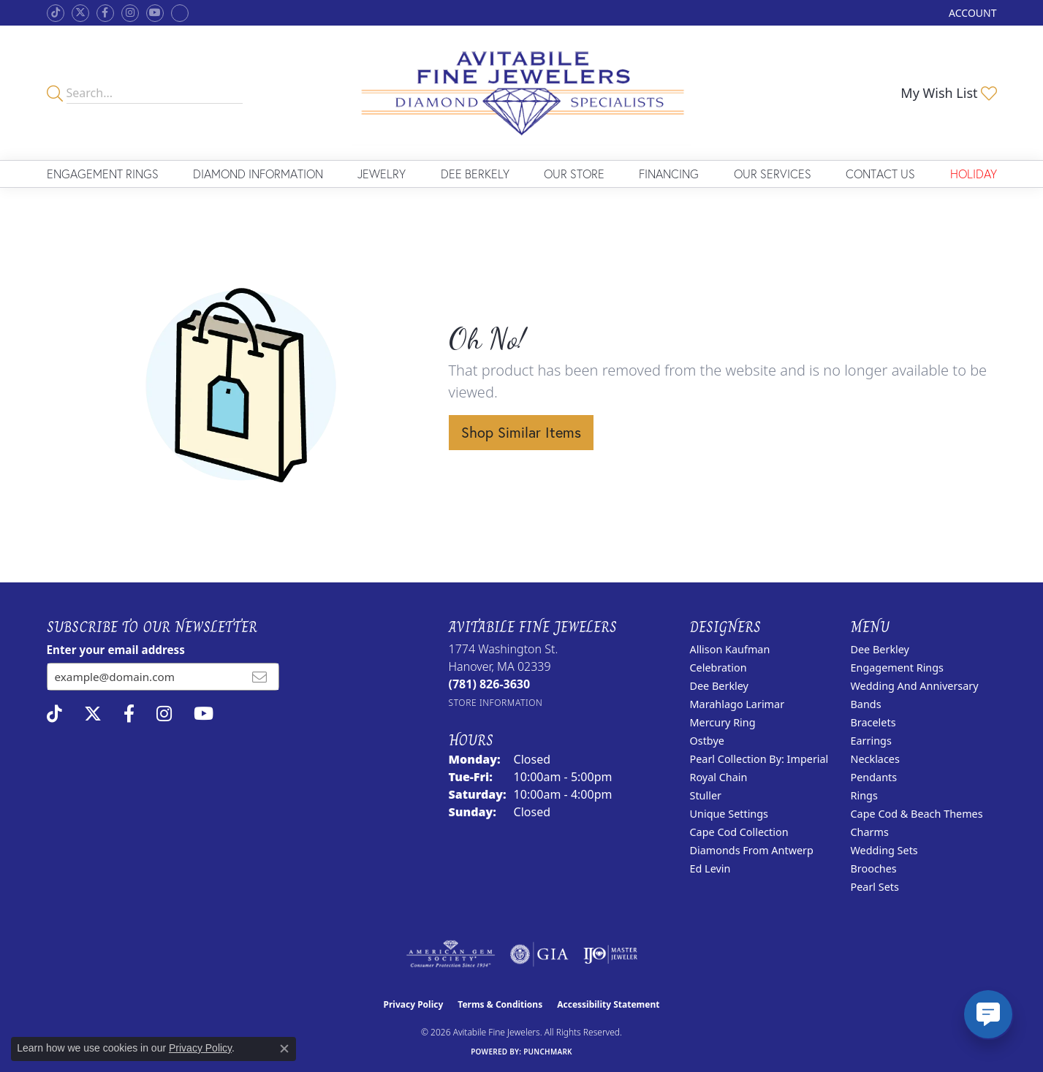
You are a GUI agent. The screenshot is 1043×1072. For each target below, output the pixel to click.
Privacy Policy (414, 1004)
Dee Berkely (475, 173)
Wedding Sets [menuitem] (884, 850)
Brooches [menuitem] (874, 868)
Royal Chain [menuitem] (719, 777)
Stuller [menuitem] (705, 795)
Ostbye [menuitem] (707, 741)
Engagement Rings (103, 173)
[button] (971, 13)
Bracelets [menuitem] (873, 722)
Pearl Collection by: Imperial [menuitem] (759, 759)
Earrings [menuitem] (871, 741)
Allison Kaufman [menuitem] (730, 649)
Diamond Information (258, 173)
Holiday (973, 173)
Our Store (574, 173)
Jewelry (381, 173)
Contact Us (880, 173)
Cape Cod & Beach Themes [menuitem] (917, 814)
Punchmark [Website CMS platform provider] (547, 1051)
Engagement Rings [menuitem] (897, 667)
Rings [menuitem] (864, 795)
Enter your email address (116, 649)
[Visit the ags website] (451, 954)
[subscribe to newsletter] (259, 677)
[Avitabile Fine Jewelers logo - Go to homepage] (521, 93)
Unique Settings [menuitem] (729, 814)
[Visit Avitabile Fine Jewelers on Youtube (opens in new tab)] (155, 13)
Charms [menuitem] (870, 832)
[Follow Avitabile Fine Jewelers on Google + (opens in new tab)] (180, 13)
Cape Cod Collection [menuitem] (739, 832)
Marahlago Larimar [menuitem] (737, 704)
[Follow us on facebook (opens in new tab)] (105, 13)
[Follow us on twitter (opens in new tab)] (80, 13)
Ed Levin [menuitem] (710, 868)
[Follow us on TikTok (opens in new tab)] (55, 13)
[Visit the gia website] (539, 954)
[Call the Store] (490, 684)
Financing (669, 173)
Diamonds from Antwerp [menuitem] (751, 850)
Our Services (772, 173)
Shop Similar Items (521, 432)
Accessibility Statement (608, 1004)
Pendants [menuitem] (874, 777)
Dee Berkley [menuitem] (719, 686)
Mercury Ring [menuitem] (723, 722)
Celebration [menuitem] (718, 667)
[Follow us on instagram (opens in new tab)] (130, 13)
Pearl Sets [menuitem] (875, 887)
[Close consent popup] (284, 1048)
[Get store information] (496, 702)
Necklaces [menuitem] (875, 759)
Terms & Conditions (500, 1004)
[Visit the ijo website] (610, 954)
